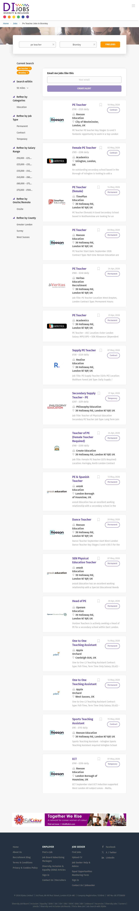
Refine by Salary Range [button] (24, 149)
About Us (17, 852)
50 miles (21, 88)
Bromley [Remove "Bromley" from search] (22, 73)
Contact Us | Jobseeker (83, 885)
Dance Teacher (81, 519)
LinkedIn (110, 857)
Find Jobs (110, 44)
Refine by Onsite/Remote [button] (22, 200)
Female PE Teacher (84, 148)
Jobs (15, 23)
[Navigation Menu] (133, 5)
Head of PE (79, 601)
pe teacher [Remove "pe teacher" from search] (23, 68)
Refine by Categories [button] (20, 98)
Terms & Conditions (23, 862)
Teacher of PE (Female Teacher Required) (82, 437)
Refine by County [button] (26, 217)
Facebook (110, 847)
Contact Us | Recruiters (54, 880)
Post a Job (47, 852)
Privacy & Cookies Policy (25, 867)
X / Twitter (111, 852)
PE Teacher (79, 105)
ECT (74, 759)
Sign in (45, 875)
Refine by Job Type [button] (22, 117)
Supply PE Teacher (84, 350)
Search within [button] (24, 81)
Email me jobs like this (60, 73)
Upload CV (77, 857)
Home (6, 23)
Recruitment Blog (22, 857)
